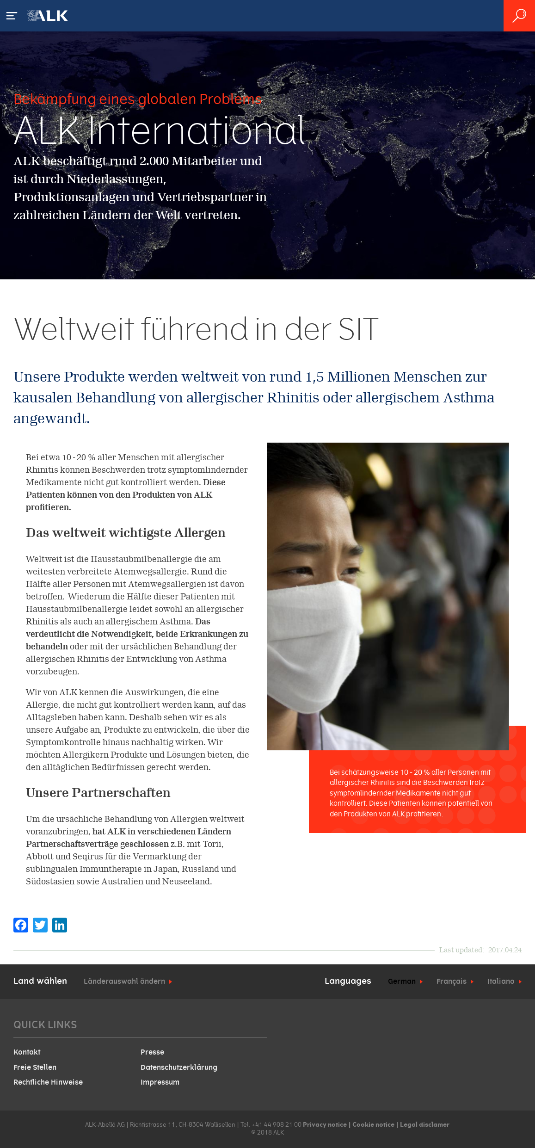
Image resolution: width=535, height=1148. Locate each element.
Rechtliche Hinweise (48, 1082)
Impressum (160, 1082)
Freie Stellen (34, 1067)
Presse (152, 1052)
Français (452, 981)
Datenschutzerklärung (179, 1067)
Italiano (501, 981)
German (402, 981)
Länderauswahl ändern (124, 981)
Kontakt (26, 1052)
